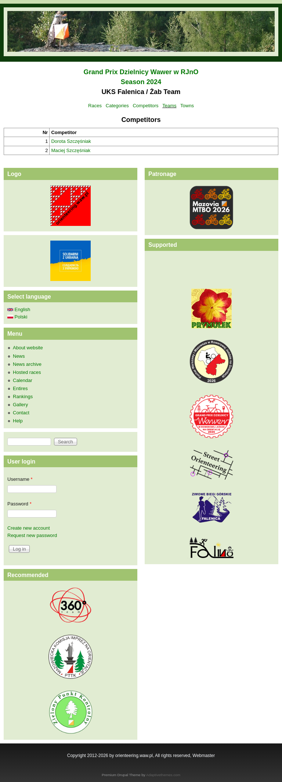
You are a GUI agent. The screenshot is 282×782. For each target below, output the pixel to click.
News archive (27, 364)
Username (20, 479)
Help (18, 421)
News (19, 356)
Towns (187, 105)
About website (28, 347)
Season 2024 (141, 82)
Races (95, 105)
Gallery (20, 404)
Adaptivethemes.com (163, 775)
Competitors (145, 105)
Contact (21, 412)
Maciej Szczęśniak (70, 150)
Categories (117, 105)
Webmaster (203, 755)
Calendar (22, 380)
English (18, 309)
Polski (17, 317)
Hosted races (27, 372)
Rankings (23, 396)
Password (19, 504)
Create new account (28, 528)
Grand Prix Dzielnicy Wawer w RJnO (141, 72)
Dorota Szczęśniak (71, 141)
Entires (20, 388)
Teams (169, 105)
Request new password (32, 535)
